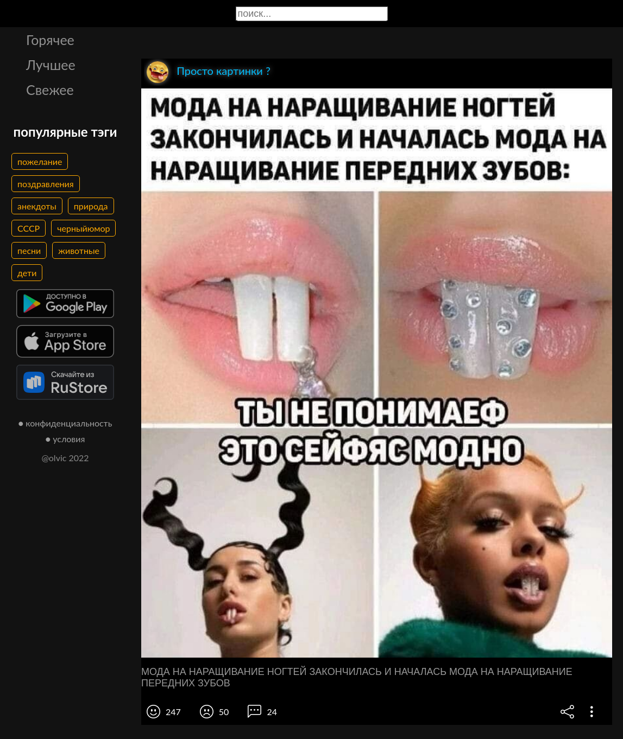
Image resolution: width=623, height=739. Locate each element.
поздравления (45, 184)
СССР (28, 228)
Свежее (50, 89)
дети (26, 272)
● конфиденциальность (65, 423)
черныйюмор (83, 228)
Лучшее (50, 64)
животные (78, 250)
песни (29, 250)
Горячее (50, 39)
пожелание (39, 161)
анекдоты (36, 206)
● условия (65, 439)
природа (91, 206)
